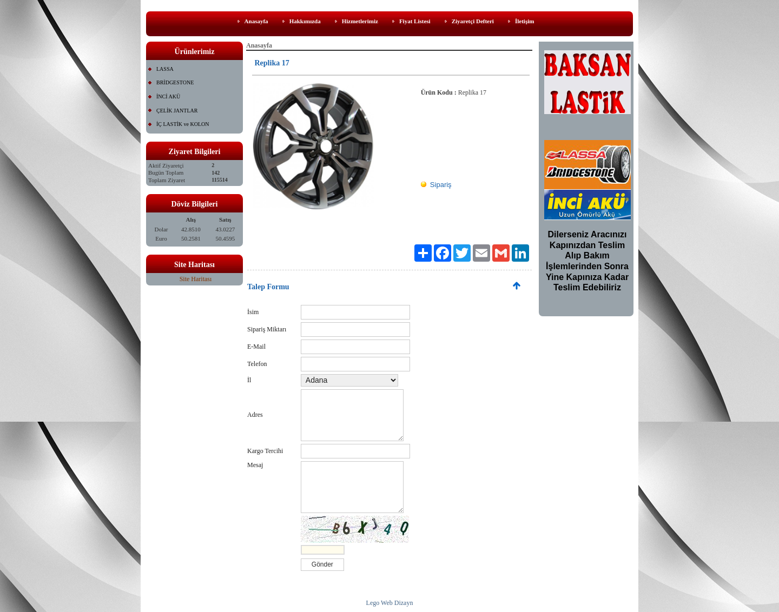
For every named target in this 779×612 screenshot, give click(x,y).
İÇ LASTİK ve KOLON (182, 124)
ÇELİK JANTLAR (176, 111)
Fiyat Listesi (415, 21)
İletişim (524, 21)
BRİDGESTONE (175, 82)
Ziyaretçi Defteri (473, 21)
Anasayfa (256, 21)
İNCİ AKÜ (168, 96)
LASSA (165, 69)
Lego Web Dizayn (389, 603)
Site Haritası (196, 279)
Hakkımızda (305, 21)
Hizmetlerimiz (360, 21)
